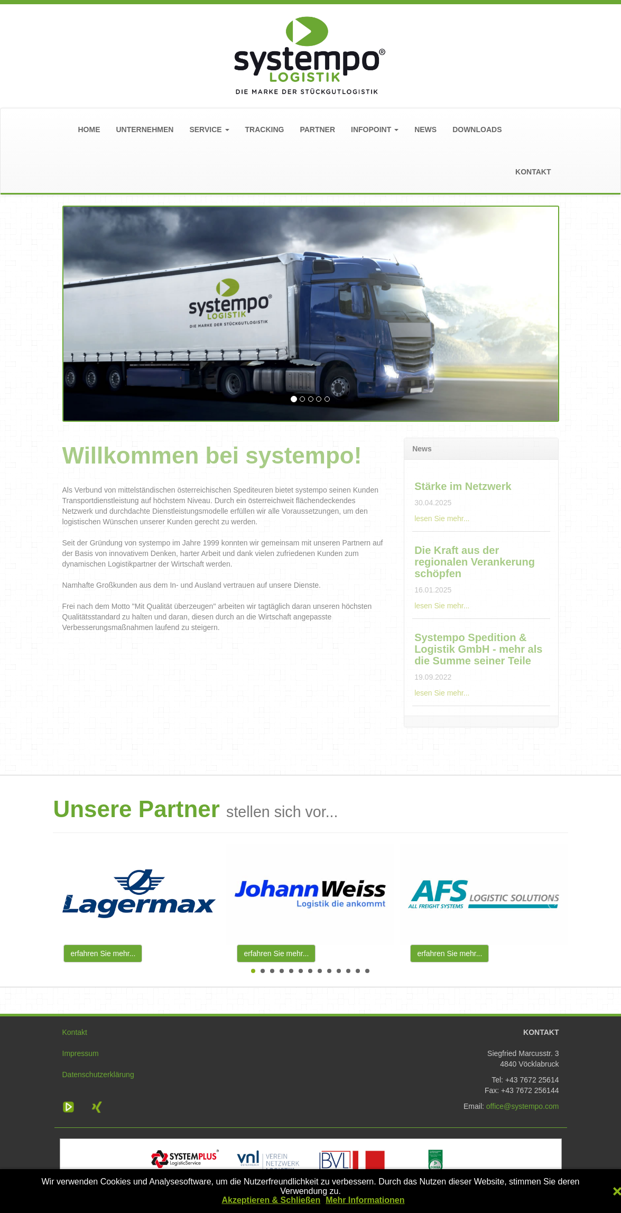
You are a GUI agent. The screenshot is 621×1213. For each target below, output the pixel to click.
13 (367, 971)
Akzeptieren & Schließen (270, 1200)
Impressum (80, 1053)
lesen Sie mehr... (441, 518)
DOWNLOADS (477, 129)
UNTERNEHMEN (145, 129)
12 (358, 971)
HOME (89, 129)
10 (339, 971)
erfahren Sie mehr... (102, 953)
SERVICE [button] (209, 129)
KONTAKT (533, 172)
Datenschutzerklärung (98, 1074)
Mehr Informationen (365, 1200)
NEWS (425, 129)
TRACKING (264, 129)
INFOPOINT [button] (374, 129)
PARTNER (317, 129)
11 (348, 971)
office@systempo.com (522, 1106)
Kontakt (74, 1032)
